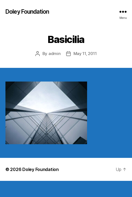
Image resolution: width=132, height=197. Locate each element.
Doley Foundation (27, 12)
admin (54, 53)
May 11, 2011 (85, 53)
